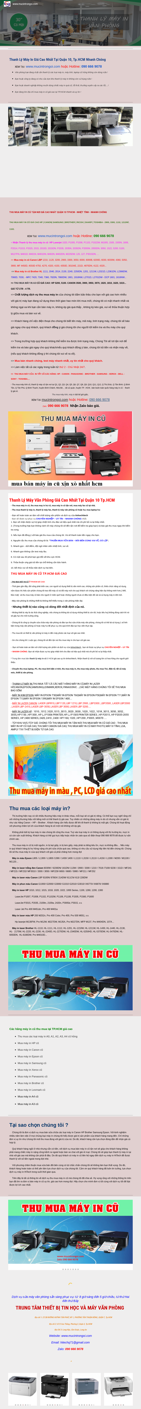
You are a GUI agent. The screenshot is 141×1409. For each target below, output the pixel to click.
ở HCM (50, 658)
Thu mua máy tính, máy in (63, 394)
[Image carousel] (70, 1235)
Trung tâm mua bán (21, 658)
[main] (70, 75)
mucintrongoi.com (55, 399)
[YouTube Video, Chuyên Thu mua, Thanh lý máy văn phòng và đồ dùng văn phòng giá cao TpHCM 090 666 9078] (38, 173)
